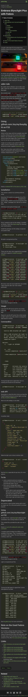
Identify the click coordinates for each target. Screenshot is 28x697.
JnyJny (8, 527)
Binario (23, 695)
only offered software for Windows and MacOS (13, 77)
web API (9, 32)
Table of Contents (8, 18)
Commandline (13, 30)
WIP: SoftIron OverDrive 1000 (11, 686)
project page (16, 224)
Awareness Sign (20, 146)
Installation (10, 27)
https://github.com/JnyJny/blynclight (13, 649)
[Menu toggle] (26, 1)
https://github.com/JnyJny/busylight (13, 647)
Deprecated (8, 35)
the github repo (7, 621)
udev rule (7, 20)
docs (6, 472)
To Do (8, 34)
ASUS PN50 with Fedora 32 (10, 676)
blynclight (15, 518)
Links (6, 42)
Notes (8, 25)
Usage (8, 29)
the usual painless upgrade (19, 637)
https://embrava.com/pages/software (13, 657)
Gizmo (3, 668)
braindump (9, 7)
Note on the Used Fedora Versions (14, 40)
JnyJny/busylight (20, 136)
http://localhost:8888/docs (9, 397)
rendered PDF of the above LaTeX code (16, 186)
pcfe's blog (4, 1)
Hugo (18, 695)
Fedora (9, 668)
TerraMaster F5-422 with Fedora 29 (12, 681)
